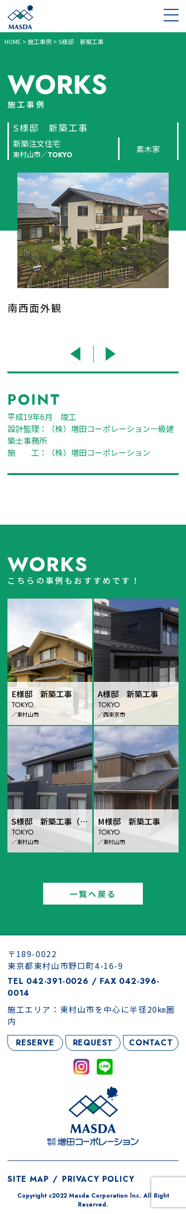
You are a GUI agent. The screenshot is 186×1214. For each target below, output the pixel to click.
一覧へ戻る (93, 894)
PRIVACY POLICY (98, 1179)
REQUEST (93, 1042)
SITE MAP (28, 1179)
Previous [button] (77, 354)
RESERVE (35, 1042)
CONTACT (151, 1042)
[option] (93, 256)
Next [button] (109, 354)
